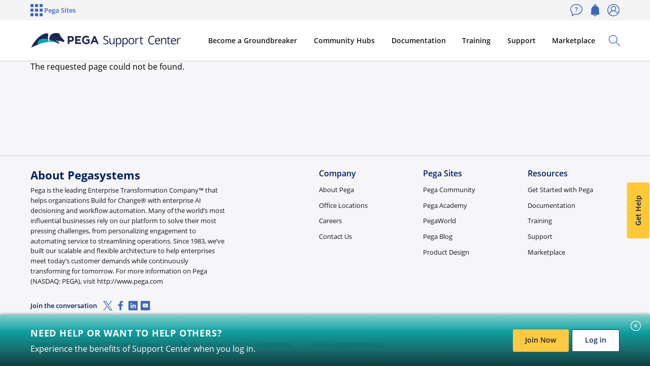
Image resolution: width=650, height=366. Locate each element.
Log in (595, 340)
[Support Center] (108, 40)
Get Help (637, 210)
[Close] (636, 326)
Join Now (540, 340)
